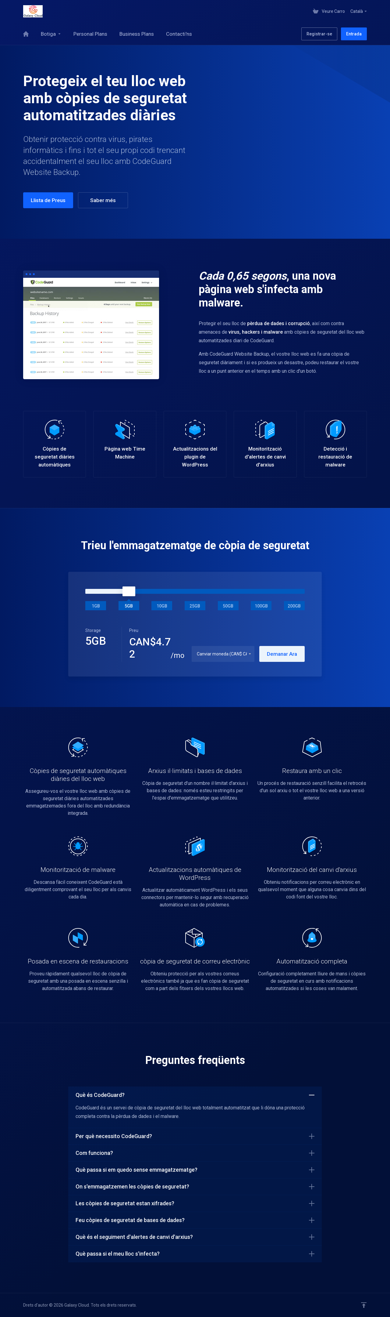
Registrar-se (319, 33)
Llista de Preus (48, 200)
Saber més (103, 200)
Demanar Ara (282, 654)
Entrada (354, 33)
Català (358, 11)
